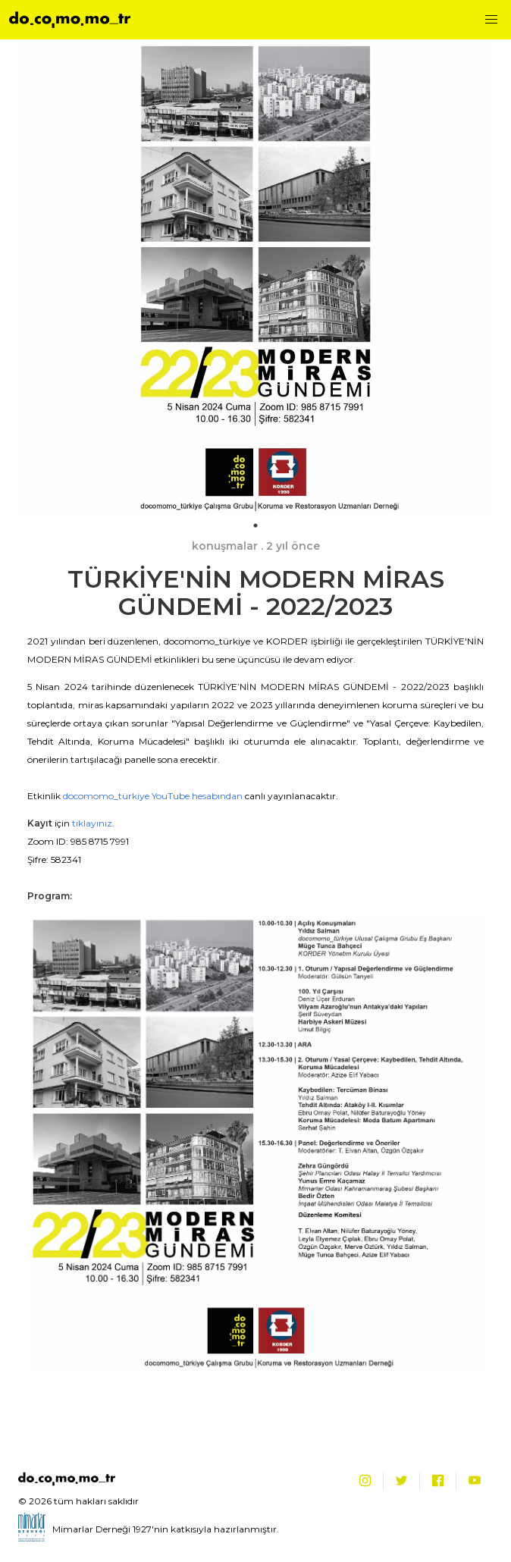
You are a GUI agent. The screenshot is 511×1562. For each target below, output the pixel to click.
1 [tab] (255, 525)
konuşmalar (225, 546)
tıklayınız (92, 823)
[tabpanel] (255, 276)
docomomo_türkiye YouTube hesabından (153, 795)
